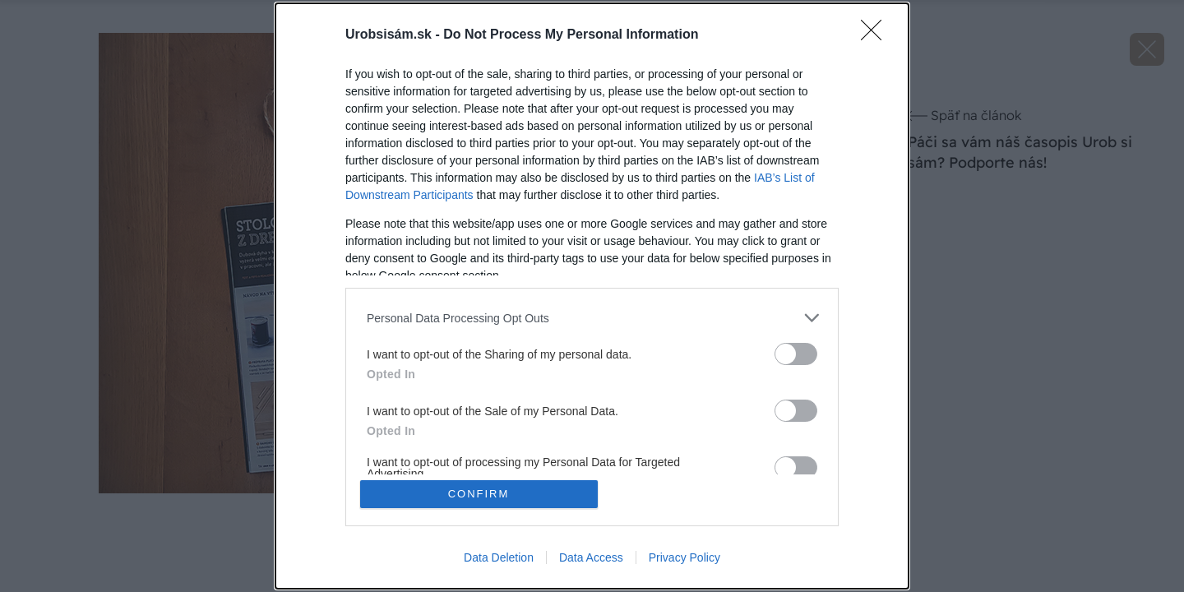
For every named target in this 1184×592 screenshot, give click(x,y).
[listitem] (592, 317)
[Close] (876, 35)
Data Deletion (499, 557)
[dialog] (592, 296)
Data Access (591, 557)
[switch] (796, 354)
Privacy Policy (684, 557)
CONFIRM (479, 494)
